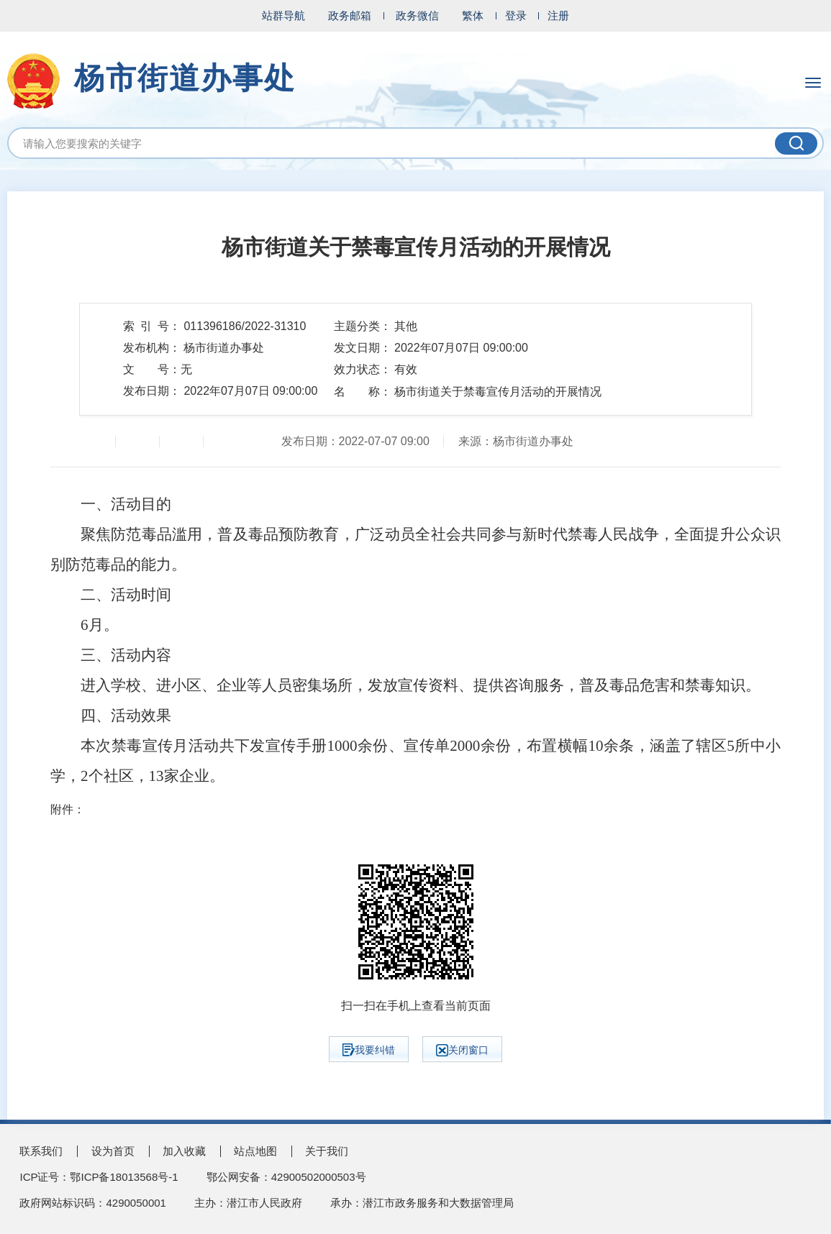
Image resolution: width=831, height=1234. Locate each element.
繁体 (472, 15)
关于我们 (326, 1151)
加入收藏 (184, 1151)
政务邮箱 (349, 15)
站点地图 (255, 1151)
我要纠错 (368, 1049)
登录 (516, 15)
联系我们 (41, 1151)
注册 (558, 15)
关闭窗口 (462, 1050)
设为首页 (113, 1151)
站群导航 (283, 15)
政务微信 (417, 15)
